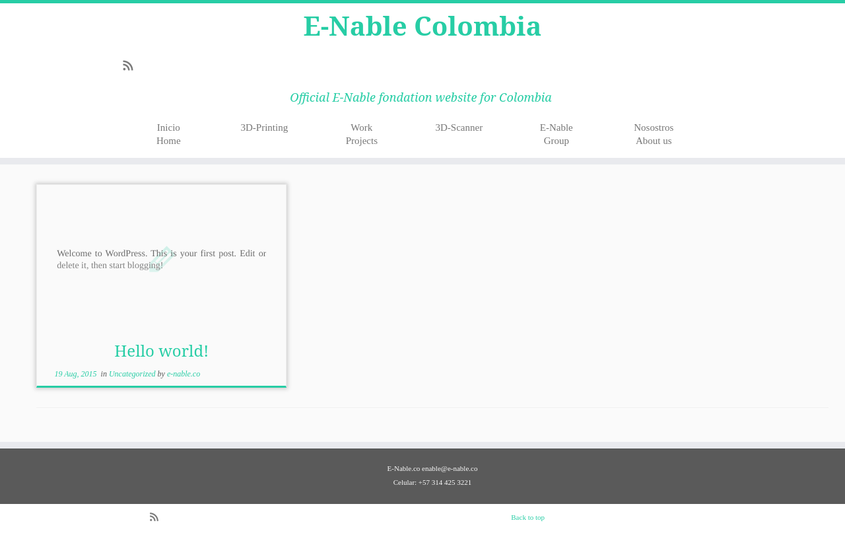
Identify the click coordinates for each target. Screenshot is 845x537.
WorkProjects (362, 134)
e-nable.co (183, 373)
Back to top (528, 517)
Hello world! (161, 350)
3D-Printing (264, 127)
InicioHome (168, 134)
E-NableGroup (556, 134)
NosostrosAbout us (653, 134)
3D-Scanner (459, 127)
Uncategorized (133, 373)
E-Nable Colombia (423, 26)
